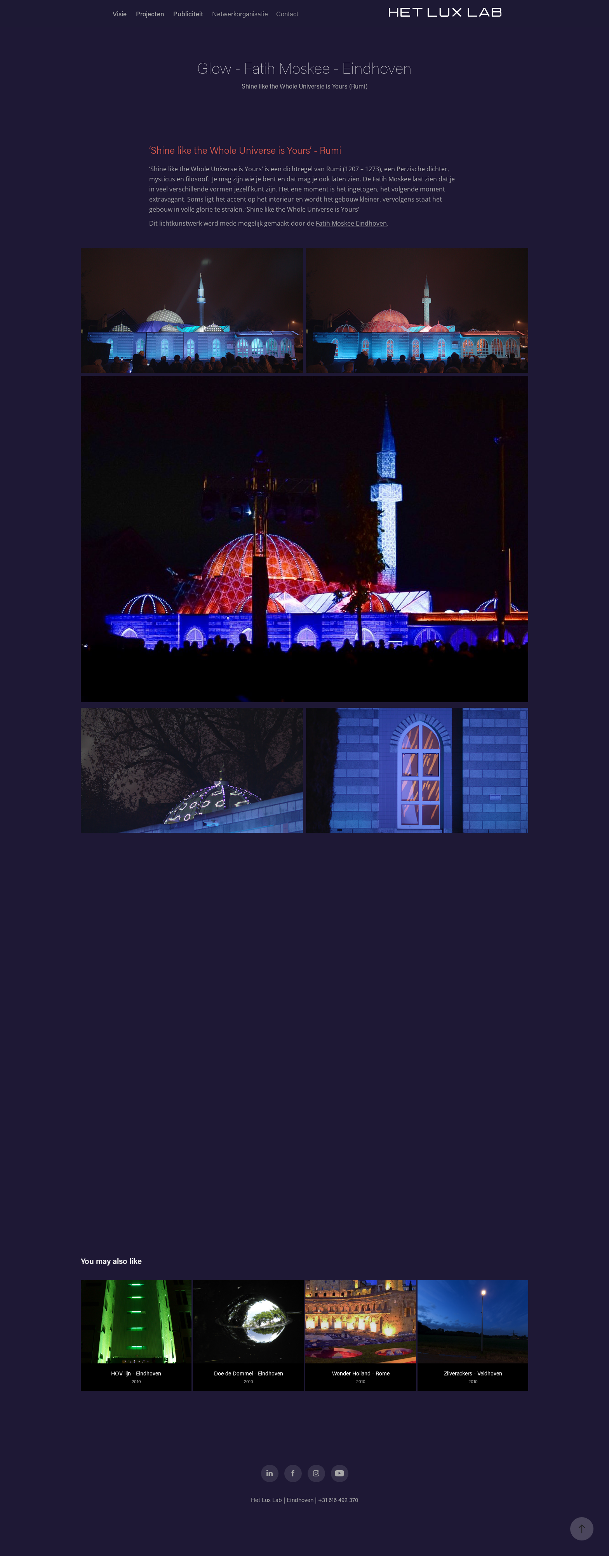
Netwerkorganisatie (240, 13)
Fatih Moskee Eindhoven (351, 223)
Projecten (150, 13)
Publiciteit (188, 13)
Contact (287, 13)
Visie (120, 13)
